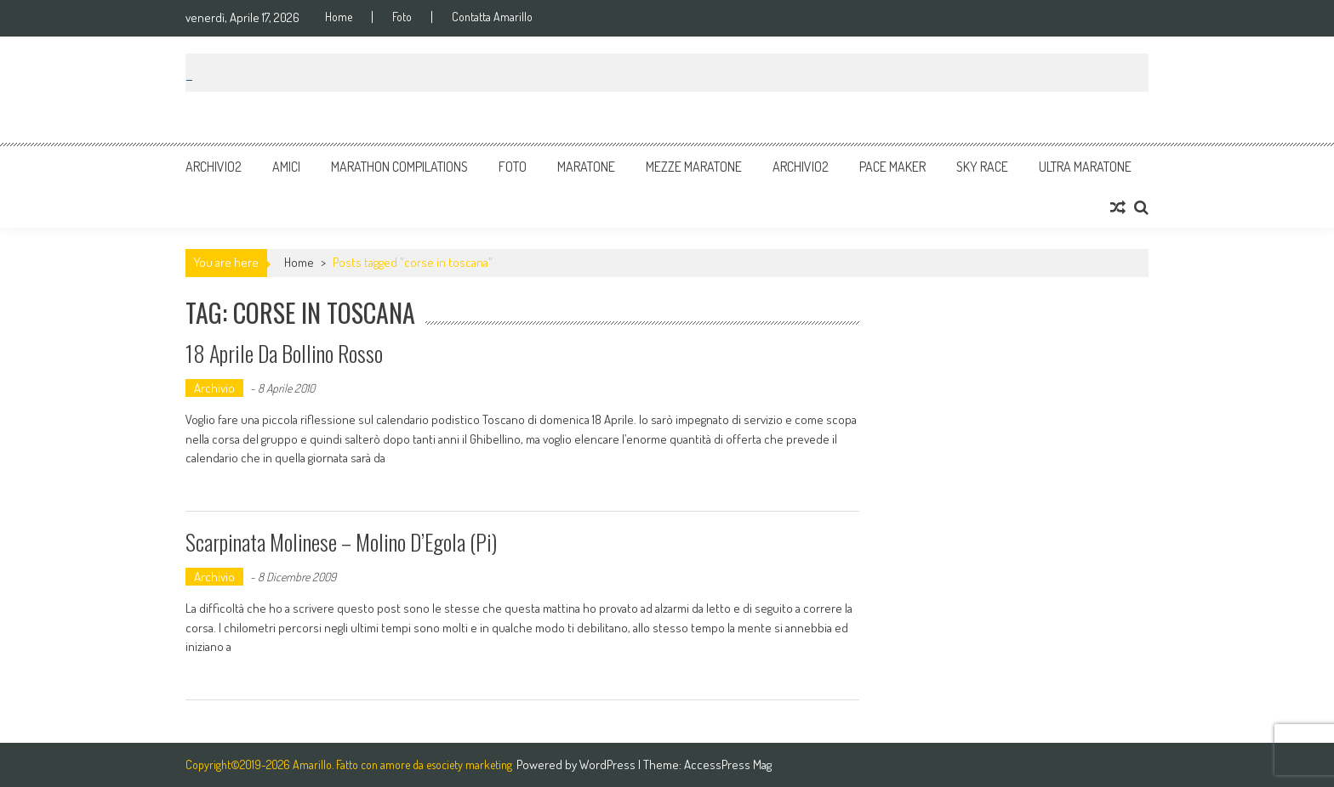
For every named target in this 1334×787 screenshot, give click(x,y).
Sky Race (982, 166)
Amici (286, 166)
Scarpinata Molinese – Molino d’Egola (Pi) (341, 541)
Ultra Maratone (1085, 166)
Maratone (586, 166)
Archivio (214, 388)
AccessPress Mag (728, 764)
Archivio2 (213, 166)
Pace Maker (892, 166)
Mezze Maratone (694, 166)
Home (338, 17)
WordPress (608, 764)
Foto (402, 17)
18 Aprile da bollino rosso (284, 353)
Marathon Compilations (399, 166)
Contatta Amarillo (492, 17)
